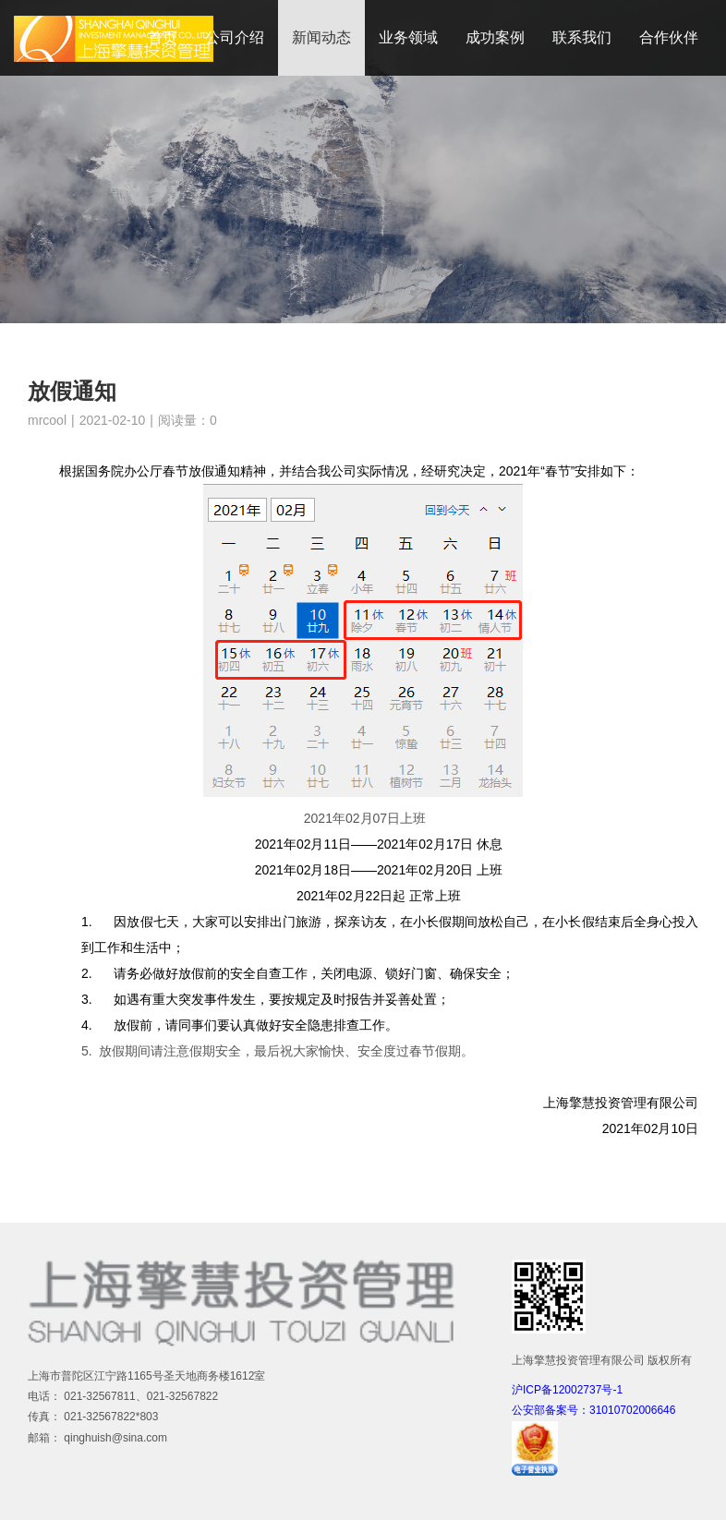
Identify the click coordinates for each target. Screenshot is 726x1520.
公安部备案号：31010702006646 (593, 1410)
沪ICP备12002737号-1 (567, 1389)
